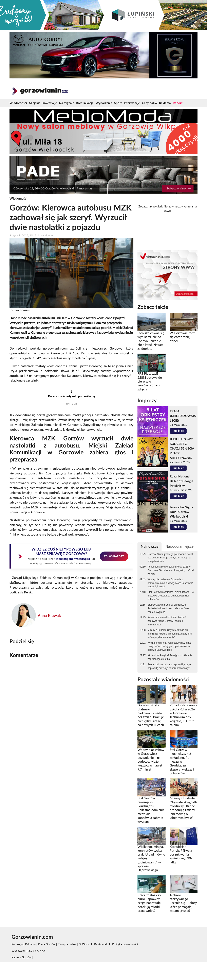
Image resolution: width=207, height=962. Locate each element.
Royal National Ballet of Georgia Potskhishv (181, 481)
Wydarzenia (104, 103)
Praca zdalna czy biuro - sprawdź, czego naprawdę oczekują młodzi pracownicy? (169, 666)
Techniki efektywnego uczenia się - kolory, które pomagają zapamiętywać (183, 903)
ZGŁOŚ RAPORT (114, 556)
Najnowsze (149, 546)
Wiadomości (18, 103)
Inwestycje (49, 103)
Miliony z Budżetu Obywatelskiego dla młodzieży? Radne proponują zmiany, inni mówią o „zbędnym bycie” (170, 634)
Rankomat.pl (102, 944)
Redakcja (17, 944)
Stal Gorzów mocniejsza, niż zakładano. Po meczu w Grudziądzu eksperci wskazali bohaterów (171, 596)
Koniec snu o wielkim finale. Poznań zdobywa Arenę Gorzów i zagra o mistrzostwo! (167, 621)
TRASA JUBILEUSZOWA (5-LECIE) (183, 416)
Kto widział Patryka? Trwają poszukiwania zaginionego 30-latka (170, 657)
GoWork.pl (85, 944)
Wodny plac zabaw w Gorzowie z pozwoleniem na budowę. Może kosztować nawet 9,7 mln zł (170, 583)
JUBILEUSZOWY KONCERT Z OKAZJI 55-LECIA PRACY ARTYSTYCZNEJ (182, 448)
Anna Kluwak (49, 616)
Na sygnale (66, 103)
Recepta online (67, 944)
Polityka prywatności (125, 944)
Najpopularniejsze (179, 546)
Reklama (165, 103)
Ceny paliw (149, 103)
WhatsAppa (82, 559)
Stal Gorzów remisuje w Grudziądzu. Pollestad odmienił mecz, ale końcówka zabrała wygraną (168, 608)
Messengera (64, 559)
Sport (118, 103)
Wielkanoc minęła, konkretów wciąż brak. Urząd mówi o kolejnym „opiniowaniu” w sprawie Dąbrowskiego (169, 646)
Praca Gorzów (46, 944)
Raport (178, 103)
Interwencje (132, 103)
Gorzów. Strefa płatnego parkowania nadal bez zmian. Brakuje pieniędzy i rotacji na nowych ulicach (170, 558)
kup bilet (178, 430)
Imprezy (147, 400)
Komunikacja (85, 103)
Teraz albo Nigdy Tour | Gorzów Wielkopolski (181, 512)
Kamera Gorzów (22, 957)
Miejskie (34, 103)
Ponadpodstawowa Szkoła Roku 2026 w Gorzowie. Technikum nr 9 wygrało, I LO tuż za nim (171, 570)
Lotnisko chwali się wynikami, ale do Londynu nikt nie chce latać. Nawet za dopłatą (150, 341)
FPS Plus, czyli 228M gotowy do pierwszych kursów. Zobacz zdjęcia (149, 381)
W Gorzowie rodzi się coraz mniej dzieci (182, 337)
